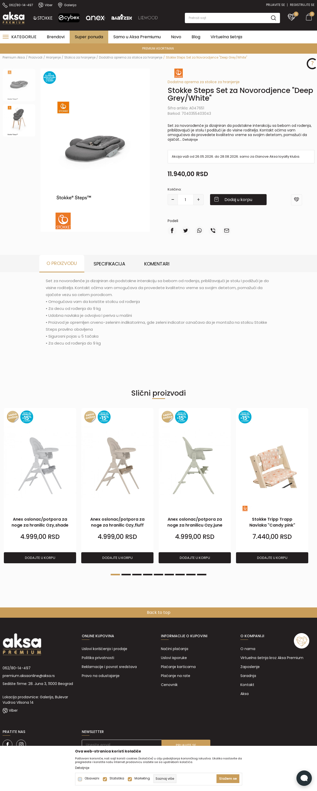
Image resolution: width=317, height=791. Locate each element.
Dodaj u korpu (238, 200)
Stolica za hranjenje (79, 57)
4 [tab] (147, 574)
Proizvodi (35, 57)
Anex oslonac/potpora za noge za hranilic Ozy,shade (40, 522)
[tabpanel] (40, 486)
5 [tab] (158, 574)
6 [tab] (169, 574)
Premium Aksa (14, 57)
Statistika (117, 778)
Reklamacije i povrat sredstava (109, 666)
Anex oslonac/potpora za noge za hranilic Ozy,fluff (117, 522)
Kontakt (247, 684)
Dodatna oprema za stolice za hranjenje (130, 57)
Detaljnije (190, 139)
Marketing (142, 778)
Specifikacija (109, 264)
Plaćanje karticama (178, 666)
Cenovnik (169, 684)
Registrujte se (302, 5)
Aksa (244, 693)
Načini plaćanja (174, 648)
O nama (247, 648)
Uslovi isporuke (174, 657)
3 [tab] (137, 574)
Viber (13, 710)
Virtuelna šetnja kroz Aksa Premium (271, 657)
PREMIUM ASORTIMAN (158, 48)
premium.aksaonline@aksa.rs (29, 675)
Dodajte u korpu (40, 557)
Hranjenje (53, 57)
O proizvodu (62, 263)
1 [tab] (115, 574)
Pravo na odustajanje (101, 675)
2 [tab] (126, 574)
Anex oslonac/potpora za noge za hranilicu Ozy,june (194, 522)
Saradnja (248, 675)
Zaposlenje (250, 666)
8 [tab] (191, 574)
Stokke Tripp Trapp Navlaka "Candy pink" (272, 522)
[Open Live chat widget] (304, 778)
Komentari (156, 264)
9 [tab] (201, 574)
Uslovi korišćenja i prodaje (104, 648)
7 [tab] (180, 574)
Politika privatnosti (98, 657)
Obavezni (92, 778)
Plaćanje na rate (175, 675)
